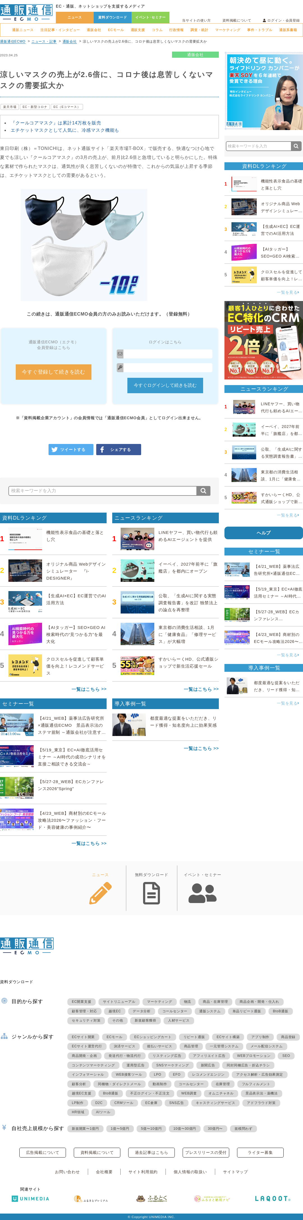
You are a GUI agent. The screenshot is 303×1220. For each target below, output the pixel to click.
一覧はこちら (86, 689)
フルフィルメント (256, 1084)
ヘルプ (264, 533)
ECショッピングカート (152, 1037)
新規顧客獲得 (145, 1020)
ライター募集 (260, 1152)
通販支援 (138, 30)
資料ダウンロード (112, 17)
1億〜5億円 (120, 1129)
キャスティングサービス (215, 1103)
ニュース (75, 17)
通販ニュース (23, 30)
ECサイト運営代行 (87, 1046)
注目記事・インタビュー (60, 30)
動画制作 (160, 1084)
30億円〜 (215, 1129)
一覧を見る (288, 292)
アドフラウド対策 (261, 1103)
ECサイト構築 (228, 1037)
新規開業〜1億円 (85, 1129)
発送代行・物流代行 (125, 1056)
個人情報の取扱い (190, 1172)
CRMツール (124, 1103)
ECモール (116, 30)
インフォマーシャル (88, 1075)
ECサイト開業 (83, 1037)
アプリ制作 (260, 1037)
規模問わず (243, 1129)
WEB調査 (189, 1093)
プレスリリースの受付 (206, 1152)
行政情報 (176, 30)
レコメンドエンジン (208, 1075)
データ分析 (142, 1011)
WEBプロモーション (253, 1056)
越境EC (115, 1011)
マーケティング (227, 30)
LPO (157, 1075)
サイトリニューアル (119, 1002)
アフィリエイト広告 (209, 1056)
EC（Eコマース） (66, 106)
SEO (286, 1056)
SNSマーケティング (172, 1065)
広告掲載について (42, 1152)
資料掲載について (236, 20)
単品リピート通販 (247, 1011)
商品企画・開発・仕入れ (259, 1002)
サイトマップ (235, 1172)
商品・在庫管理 (215, 1002)
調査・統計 (199, 30)
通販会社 (94, 30)
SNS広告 (176, 1103)
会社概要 (104, 1172)
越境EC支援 (81, 1093)
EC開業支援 (81, 1002)
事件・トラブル (259, 30)
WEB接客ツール (129, 1075)
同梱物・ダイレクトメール (119, 1084)
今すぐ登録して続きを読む (53, 372)
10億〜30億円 (184, 1129)
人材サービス (179, 1020)
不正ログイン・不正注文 (150, 1093)
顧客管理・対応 (84, 1011)
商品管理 (191, 1046)
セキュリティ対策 (86, 1020)
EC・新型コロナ (34, 106)
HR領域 (78, 1112)
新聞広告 (208, 1065)
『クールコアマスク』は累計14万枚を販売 (56, 123)
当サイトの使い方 (196, 20)
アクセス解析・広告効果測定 (259, 1075)
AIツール (103, 1112)
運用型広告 (135, 1065)
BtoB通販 (280, 1011)
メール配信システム (267, 1046)
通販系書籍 (288, 30)
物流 (187, 1002)
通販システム (210, 1011)
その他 (117, 1020)
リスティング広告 (167, 1056)
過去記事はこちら (151, 1152)
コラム (157, 30)
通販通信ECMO (13, 41)
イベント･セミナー (150, 17)
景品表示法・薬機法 (261, 1093)
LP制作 (78, 1103)
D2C (99, 1103)
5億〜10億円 (151, 1129)
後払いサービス (159, 1046)
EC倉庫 (151, 1103)
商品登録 (288, 1037)
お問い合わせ (67, 1172)
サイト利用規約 (143, 1172)
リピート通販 (194, 1037)
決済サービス (125, 1046)
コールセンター (175, 1011)
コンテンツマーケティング (93, 1065)
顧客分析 (79, 1084)
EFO (177, 1075)
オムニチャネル (221, 1093)
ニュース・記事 (44, 41)
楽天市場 (9, 106)
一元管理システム (224, 1046)
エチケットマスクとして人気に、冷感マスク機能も (65, 130)
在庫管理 (223, 1084)
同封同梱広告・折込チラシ (248, 1065)
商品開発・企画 (84, 1056)
